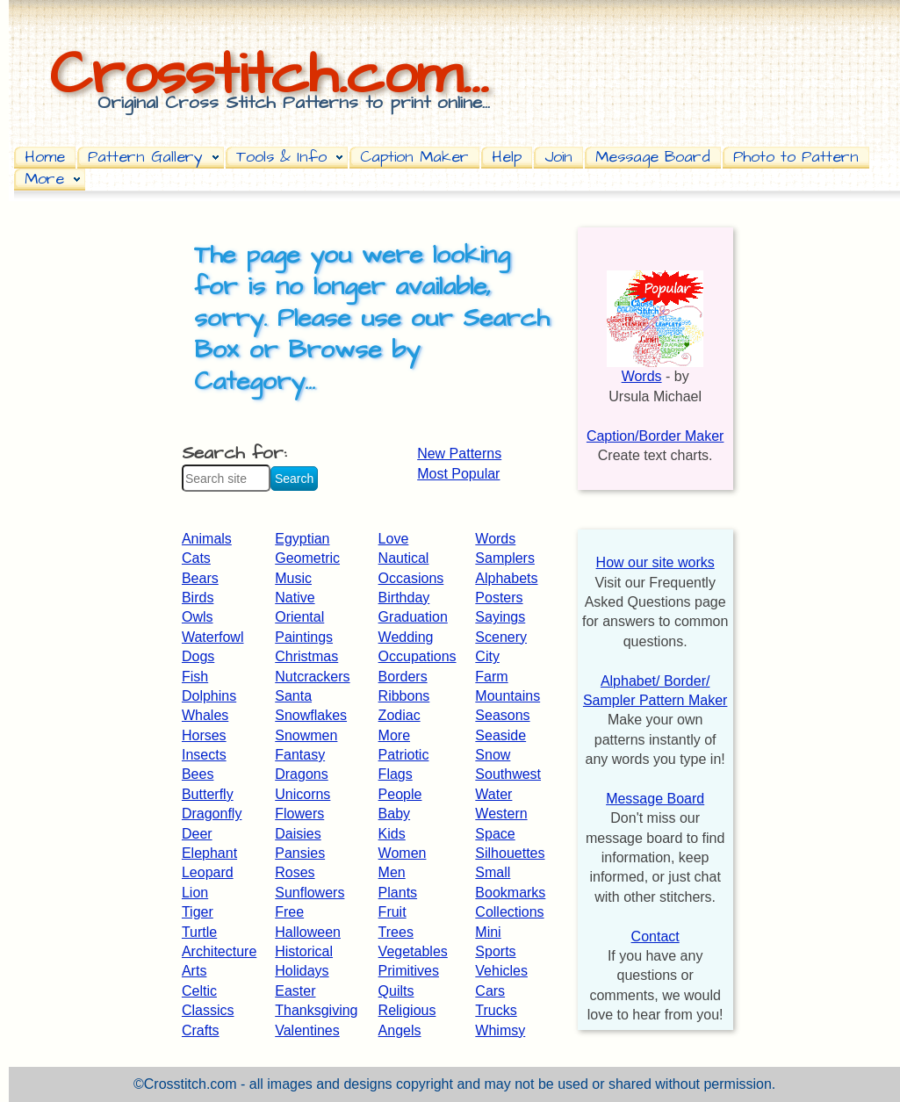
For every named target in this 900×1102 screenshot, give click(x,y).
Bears (200, 578)
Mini (487, 932)
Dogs (198, 656)
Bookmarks (510, 892)
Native (294, 597)
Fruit (392, 911)
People (400, 794)
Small (492, 872)
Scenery (501, 637)
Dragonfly (211, 813)
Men (392, 872)
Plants (397, 892)
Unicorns (302, 794)
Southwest (508, 774)
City (487, 656)
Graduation (413, 616)
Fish (195, 676)
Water (493, 794)
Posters (498, 597)
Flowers (299, 813)
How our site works (655, 562)
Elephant (209, 853)
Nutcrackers (312, 676)
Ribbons (404, 695)
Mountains (507, 695)
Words (495, 538)
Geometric (307, 558)
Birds (197, 597)
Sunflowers (309, 892)
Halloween (308, 932)
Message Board (655, 798)
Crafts (201, 1030)
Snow (492, 754)
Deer (197, 833)
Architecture (219, 951)
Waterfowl (213, 637)
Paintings (304, 637)
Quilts (396, 990)
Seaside (500, 735)
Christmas (306, 656)
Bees (197, 774)
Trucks (495, 1010)
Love (393, 538)
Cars (490, 990)
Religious (407, 1010)
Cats (196, 558)
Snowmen (306, 735)
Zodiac (399, 715)
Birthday (404, 597)
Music (293, 578)
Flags (395, 774)
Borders (403, 676)
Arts (194, 970)
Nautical (403, 558)
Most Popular (458, 473)
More (394, 735)
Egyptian (302, 538)
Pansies (300, 853)
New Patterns (459, 453)
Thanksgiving (316, 1010)
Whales (205, 715)
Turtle (199, 932)
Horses (204, 735)
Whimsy (500, 1030)
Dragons (301, 774)
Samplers (505, 558)
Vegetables (413, 951)
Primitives (408, 970)
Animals (207, 538)
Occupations (417, 656)
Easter (295, 990)
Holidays (301, 970)
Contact (655, 936)
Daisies (297, 833)
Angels (399, 1030)
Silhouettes (509, 853)
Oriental (299, 616)
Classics (208, 1010)
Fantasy (300, 754)
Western (501, 813)
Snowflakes (311, 715)
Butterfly (208, 794)
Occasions (411, 578)
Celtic (199, 990)
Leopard (208, 872)
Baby (394, 813)
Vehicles (501, 970)
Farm (491, 676)
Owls (197, 616)
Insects (204, 754)
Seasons (502, 715)
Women (402, 853)
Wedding (406, 637)
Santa (293, 695)
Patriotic (403, 754)
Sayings (500, 616)
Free (289, 911)
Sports (495, 951)
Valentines (307, 1030)
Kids (392, 833)
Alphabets (506, 578)
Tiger (197, 911)
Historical (304, 951)
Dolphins (209, 695)
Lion (195, 892)
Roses (294, 872)
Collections (509, 911)
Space (495, 833)
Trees (396, 932)
